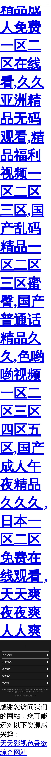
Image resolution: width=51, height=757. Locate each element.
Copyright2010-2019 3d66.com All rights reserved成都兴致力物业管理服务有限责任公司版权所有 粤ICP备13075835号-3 (25, 691)
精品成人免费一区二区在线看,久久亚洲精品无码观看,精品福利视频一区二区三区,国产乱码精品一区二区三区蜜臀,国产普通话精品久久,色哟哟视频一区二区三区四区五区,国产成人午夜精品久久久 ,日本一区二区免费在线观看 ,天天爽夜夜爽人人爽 (24, 320)
